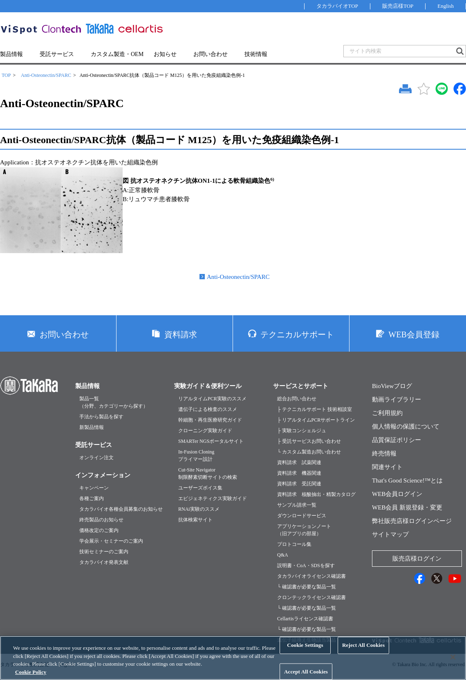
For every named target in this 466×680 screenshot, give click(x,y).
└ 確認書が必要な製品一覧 (306, 587)
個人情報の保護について (405, 426)
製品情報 (11, 54)
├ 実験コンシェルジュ (301, 430)
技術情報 (255, 54)
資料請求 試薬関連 (299, 462)
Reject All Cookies (363, 651)
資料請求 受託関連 (299, 484)
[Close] (453, 663)
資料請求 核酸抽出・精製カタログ (316, 494)
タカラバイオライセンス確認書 (311, 576)
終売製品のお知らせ (101, 520)
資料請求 (180, 334)
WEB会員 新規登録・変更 (407, 507)
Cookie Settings (305, 651)
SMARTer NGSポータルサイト (211, 441)
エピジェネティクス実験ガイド (212, 498)
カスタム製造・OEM (117, 54)
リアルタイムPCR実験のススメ (212, 399)
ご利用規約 (387, 413)
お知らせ (165, 54)
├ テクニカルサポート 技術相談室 (314, 409)
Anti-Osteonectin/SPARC (46, 75)
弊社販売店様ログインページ (412, 521)
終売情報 (384, 453)
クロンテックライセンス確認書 (311, 597)
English (445, 6)
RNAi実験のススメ (199, 509)
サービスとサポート (300, 386)
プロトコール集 (294, 544)
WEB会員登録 (413, 334)
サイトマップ (390, 534)
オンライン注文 (96, 457)
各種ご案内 (91, 498)
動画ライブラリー (396, 399)
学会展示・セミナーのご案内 (111, 541)
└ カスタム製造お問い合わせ (309, 452)
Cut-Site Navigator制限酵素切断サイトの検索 (207, 473)
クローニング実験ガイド (205, 430)
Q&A (282, 555)
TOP (6, 75)
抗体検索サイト (195, 520)
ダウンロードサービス (301, 515)
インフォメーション (102, 475)
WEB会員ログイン (397, 494)
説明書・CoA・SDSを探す (306, 565)
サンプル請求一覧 (296, 505)
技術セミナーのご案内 (103, 551)
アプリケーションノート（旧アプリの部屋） (304, 529)
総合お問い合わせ (296, 399)
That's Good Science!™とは (407, 480)
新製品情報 (91, 427)
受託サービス (57, 54)
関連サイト (387, 467)
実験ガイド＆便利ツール (208, 386)
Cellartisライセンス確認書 (305, 619)
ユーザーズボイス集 (200, 488)
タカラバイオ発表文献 (103, 562)
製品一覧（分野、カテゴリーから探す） (113, 402)
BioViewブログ (392, 386)
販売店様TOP (397, 6)
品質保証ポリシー (396, 440)
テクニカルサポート (297, 334)
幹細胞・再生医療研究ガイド (210, 420)
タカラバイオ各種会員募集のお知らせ (121, 509)
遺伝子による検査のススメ (207, 409)
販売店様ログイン (416, 558)
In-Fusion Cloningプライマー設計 (196, 455)
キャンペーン (94, 488)
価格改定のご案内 (99, 530)
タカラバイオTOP (337, 6)
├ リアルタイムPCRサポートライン (316, 420)
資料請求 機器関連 (299, 473)
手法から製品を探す (101, 417)
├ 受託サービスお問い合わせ (309, 441)
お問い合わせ (210, 54)
